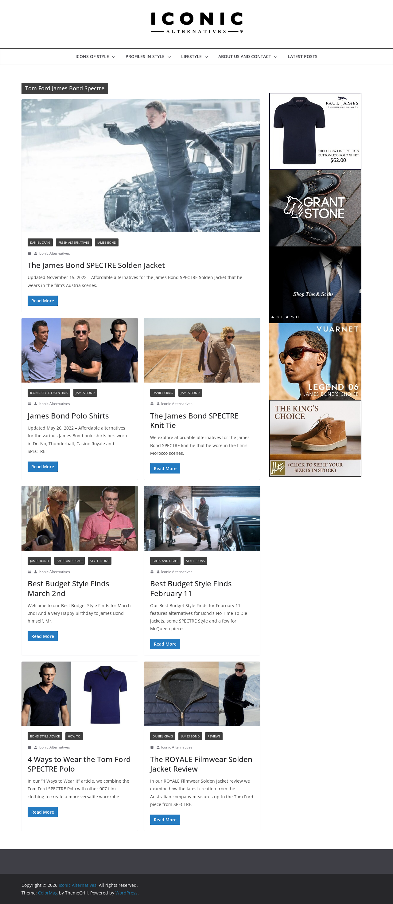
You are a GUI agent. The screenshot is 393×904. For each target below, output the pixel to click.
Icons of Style (92, 56)
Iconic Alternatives (54, 253)
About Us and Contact (244, 56)
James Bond (106, 242)
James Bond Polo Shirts (68, 416)
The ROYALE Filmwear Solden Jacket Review (201, 764)
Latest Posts (302, 56)
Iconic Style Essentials (49, 393)
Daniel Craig (40, 242)
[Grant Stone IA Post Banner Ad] (315, 173)
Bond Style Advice (45, 736)
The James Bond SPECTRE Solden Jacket (96, 265)
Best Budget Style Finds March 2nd (68, 588)
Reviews (214, 736)
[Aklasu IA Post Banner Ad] (315, 250)
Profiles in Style (145, 56)
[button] (112, 56)
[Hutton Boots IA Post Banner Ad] (315, 404)
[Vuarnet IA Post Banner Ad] (315, 327)
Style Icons (99, 561)
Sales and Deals (69, 561)
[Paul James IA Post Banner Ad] (315, 97)
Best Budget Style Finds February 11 (191, 588)
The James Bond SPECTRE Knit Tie (194, 420)
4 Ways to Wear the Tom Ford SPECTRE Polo (79, 764)
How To (74, 736)
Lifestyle (191, 56)
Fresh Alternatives (73, 242)
